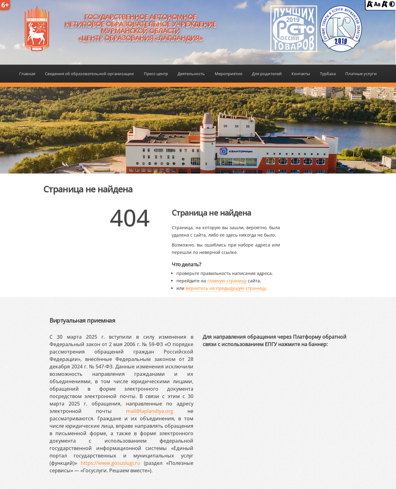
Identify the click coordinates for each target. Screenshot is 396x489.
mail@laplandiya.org (149, 411)
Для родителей (267, 73)
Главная (27, 73)
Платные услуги (361, 73)
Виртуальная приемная (82, 320)
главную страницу (227, 281)
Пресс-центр (156, 73)
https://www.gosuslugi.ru (110, 463)
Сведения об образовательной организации (89, 73)
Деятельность (191, 73)
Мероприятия (228, 73)
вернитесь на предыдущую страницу (226, 288)
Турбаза (328, 73)
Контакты (300, 73)
